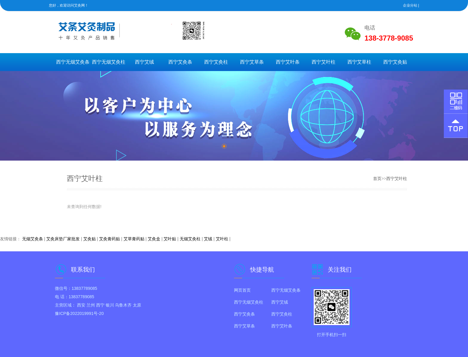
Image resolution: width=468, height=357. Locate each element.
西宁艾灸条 (180, 61)
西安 (81, 305)
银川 (110, 305)
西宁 (100, 305)
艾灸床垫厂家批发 (63, 238)
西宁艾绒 (144, 61)
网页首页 (242, 290)
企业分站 (410, 5)
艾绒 (208, 238)
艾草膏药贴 (134, 238)
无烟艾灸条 (32, 238)
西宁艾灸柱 (216, 61)
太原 (137, 305)
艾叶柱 (222, 238)
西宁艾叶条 (288, 61)
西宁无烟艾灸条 (73, 61)
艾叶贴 (170, 238)
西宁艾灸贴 (395, 61)
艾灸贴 (89, 238)
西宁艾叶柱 (323, 61)
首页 (377, 178)
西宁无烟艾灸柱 (108, 61)
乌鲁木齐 (123, 305)
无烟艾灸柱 (190, 238)
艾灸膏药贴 (109, 238)
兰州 (91, 305)
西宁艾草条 (252, 61)
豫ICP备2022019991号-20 (79, 313)
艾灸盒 (154, 238)
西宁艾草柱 (359, 61)
